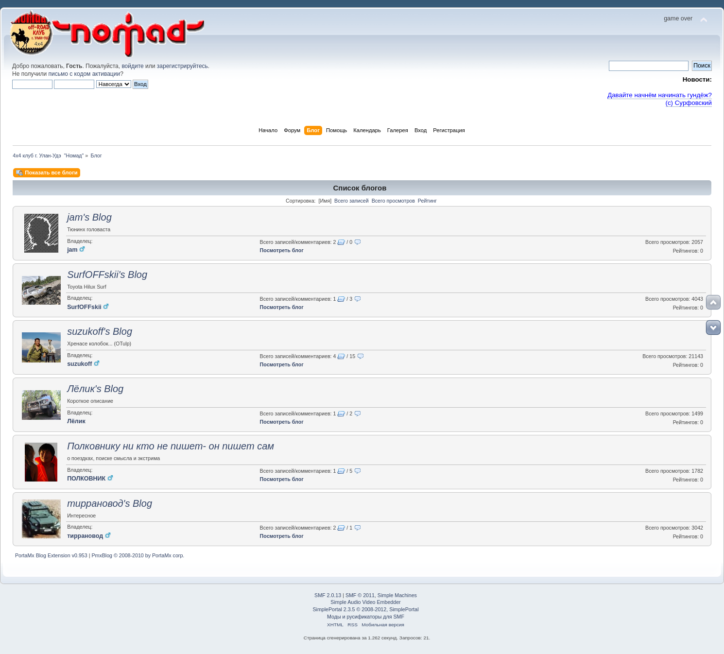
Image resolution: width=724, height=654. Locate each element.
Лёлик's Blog (95, 388)
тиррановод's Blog (109, 503)
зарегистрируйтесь (182, 66)
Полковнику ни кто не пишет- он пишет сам (170, 446)
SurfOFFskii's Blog (107, 274)
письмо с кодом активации (85, 73)
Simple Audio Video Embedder (365, 602)
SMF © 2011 (360, 595)
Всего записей (351, 201)
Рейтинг (427, 201)
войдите (132, 66)
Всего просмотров (393, 201)
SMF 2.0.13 (327, 595)
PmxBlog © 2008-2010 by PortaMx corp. (137, 555)
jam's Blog (89, 217)
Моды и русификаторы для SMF (365, 617)
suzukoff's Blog (99, 331)
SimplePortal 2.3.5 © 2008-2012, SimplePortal (365, 609)
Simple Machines (397, 595)
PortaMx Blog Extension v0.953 (51, 555)
